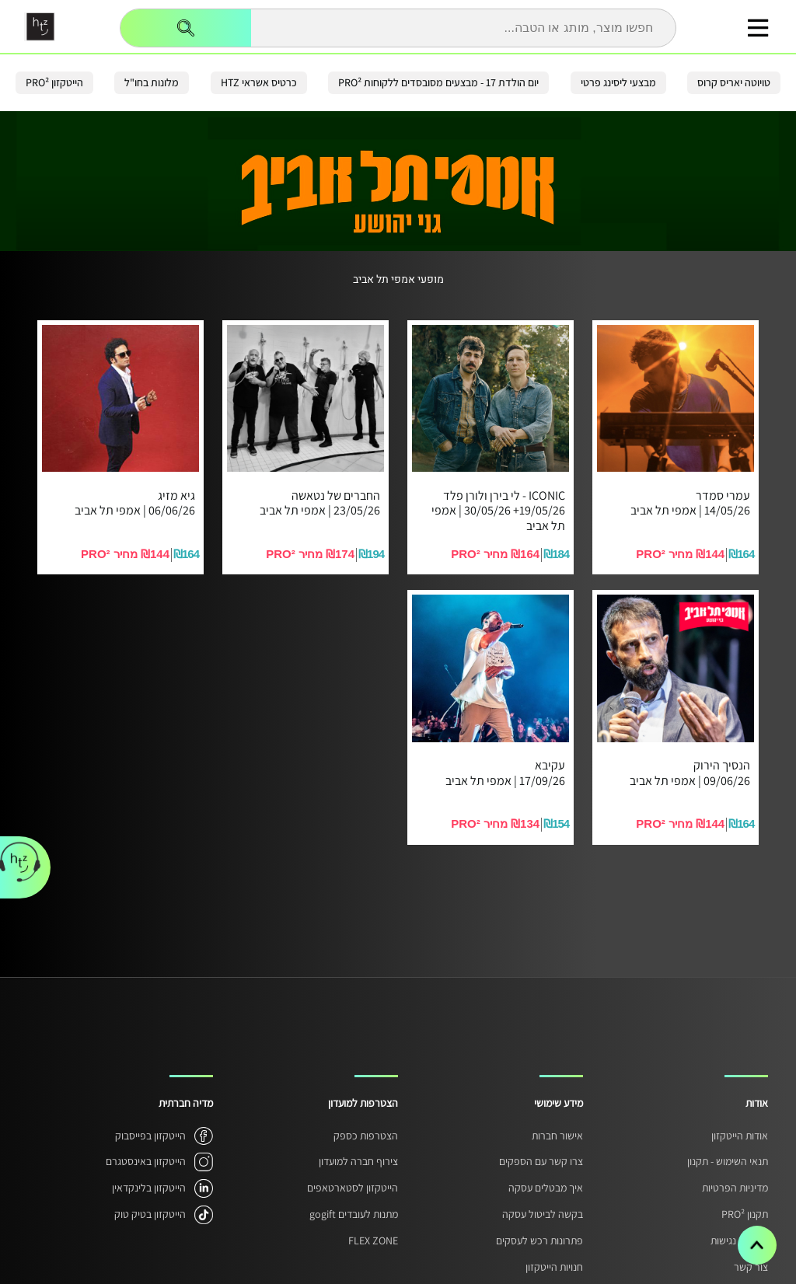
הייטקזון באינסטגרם (146, 1161)
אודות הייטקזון (739, 1136)
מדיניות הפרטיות (735, 1188)
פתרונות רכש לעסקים (539, 1240)
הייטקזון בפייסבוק (150, 1136)
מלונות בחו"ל (151, 82)
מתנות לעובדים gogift (353, 1214)
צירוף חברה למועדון (358, 1161)
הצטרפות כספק (365, 1136)
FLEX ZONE (373, 1240)
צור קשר (751, 1267)
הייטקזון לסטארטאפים (352, 1188)
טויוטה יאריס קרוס (733, 82)
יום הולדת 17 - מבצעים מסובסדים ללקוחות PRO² (438, 82)
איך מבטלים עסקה (545, 1188)
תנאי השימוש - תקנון (727, 1161)
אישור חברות (557, 1136)
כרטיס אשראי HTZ (259, 82)
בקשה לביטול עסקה (542, 1214)
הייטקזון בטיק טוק (150, 1214)
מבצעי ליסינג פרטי (618, 82)
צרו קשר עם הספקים (541, 1161)
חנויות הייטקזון (554, 1267)
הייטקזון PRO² (54, 82)
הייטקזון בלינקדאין (149, 1188)
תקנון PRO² (744, 1214)
